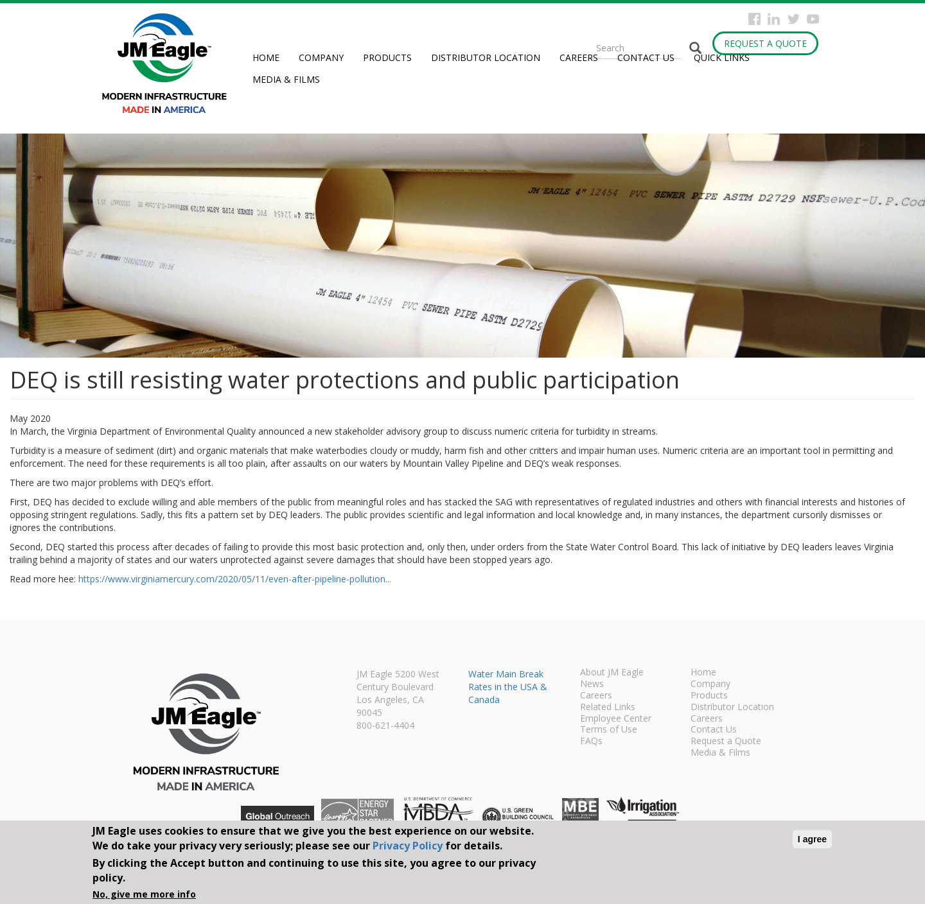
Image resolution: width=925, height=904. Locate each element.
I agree (812, 839)
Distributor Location (485, 57)
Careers (578, 57)
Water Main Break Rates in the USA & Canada (507, 687)
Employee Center (615, 719)
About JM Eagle (612, 673)
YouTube (813, 19)
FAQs (591, 741)
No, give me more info (144, 894)
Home (265, 57)
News (592, 684)
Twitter (794, 19)
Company (321, 57)
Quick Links (722, 57)
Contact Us (645, 57)
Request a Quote (765, 43)
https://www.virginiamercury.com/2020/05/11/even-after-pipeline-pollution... (234, 579)
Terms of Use (608, 730)
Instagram (774, 19)
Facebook (754, 19)
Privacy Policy (408, 846)
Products (387, 57)
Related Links (607, 707)
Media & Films (286, 79)
